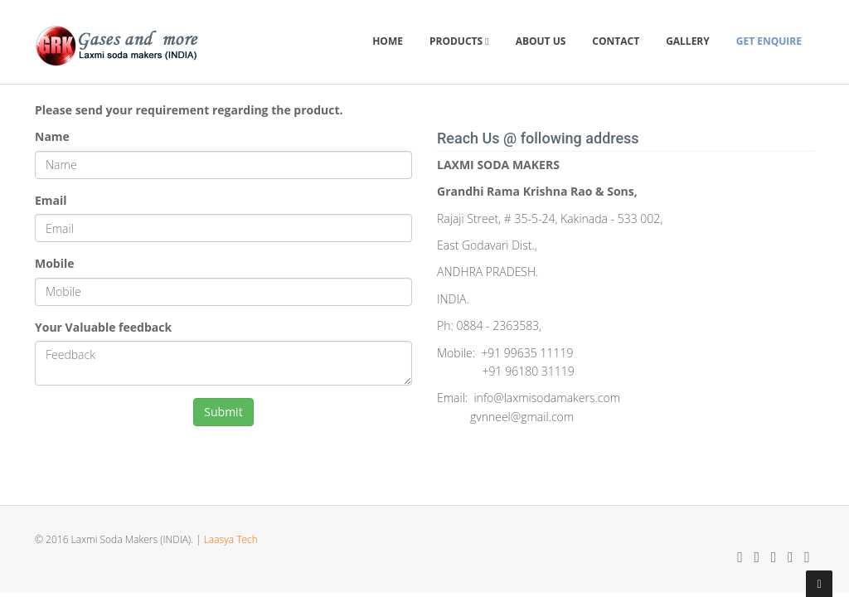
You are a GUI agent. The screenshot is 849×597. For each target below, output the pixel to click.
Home (387, 41)
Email (51, 200)
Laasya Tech (231, 539)
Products (459, 41)
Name (52, 136)
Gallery (688, 41)
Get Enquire (769, 41)
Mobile (55, 263)
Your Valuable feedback (103, 327)
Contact (615, 41)
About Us (541, 41)
